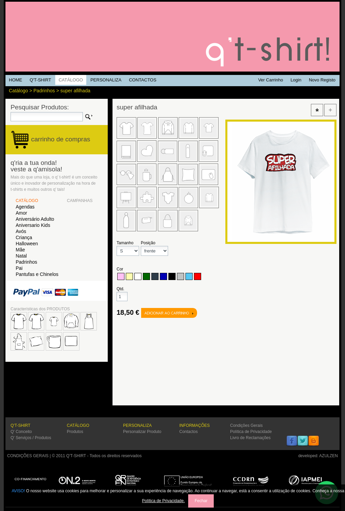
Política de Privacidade (251, 431)
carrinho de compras (60, 139)
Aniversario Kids (33, 225)
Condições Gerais (246, 425)
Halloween (27, 243)
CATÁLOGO (27, 200)
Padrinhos (44, 90)
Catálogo (18, 90)
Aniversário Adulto (35, 219)
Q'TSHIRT (172, 37)
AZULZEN (328, 455)
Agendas (25, 207)
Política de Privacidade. (163, 500)
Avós (21, 231)
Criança (24, 237)
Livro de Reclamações (250, 437)
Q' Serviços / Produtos (31, 437)
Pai (19, 268)
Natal (21, 256)
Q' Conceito (21, 431)
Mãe (20, 249)
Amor (21, 213)
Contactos (188, 431)
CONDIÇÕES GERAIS (27, 455)
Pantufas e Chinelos (37, 274)
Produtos (75, 431)
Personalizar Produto (142, 431)
